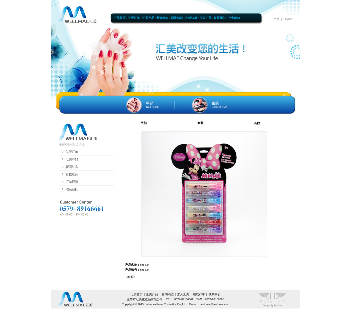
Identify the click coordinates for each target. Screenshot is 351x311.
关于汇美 (134, 18)
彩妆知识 (177, 18)
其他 (257, 123)
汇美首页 (120, 18)
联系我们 (220, 18)
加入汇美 (205, 18)
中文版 (275, 19)
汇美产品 (148, 18)
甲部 (144, 123)
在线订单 (191, 18)
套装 (200, 123)
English (288, 19)
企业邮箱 (234, 18)
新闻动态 (163, 18)
